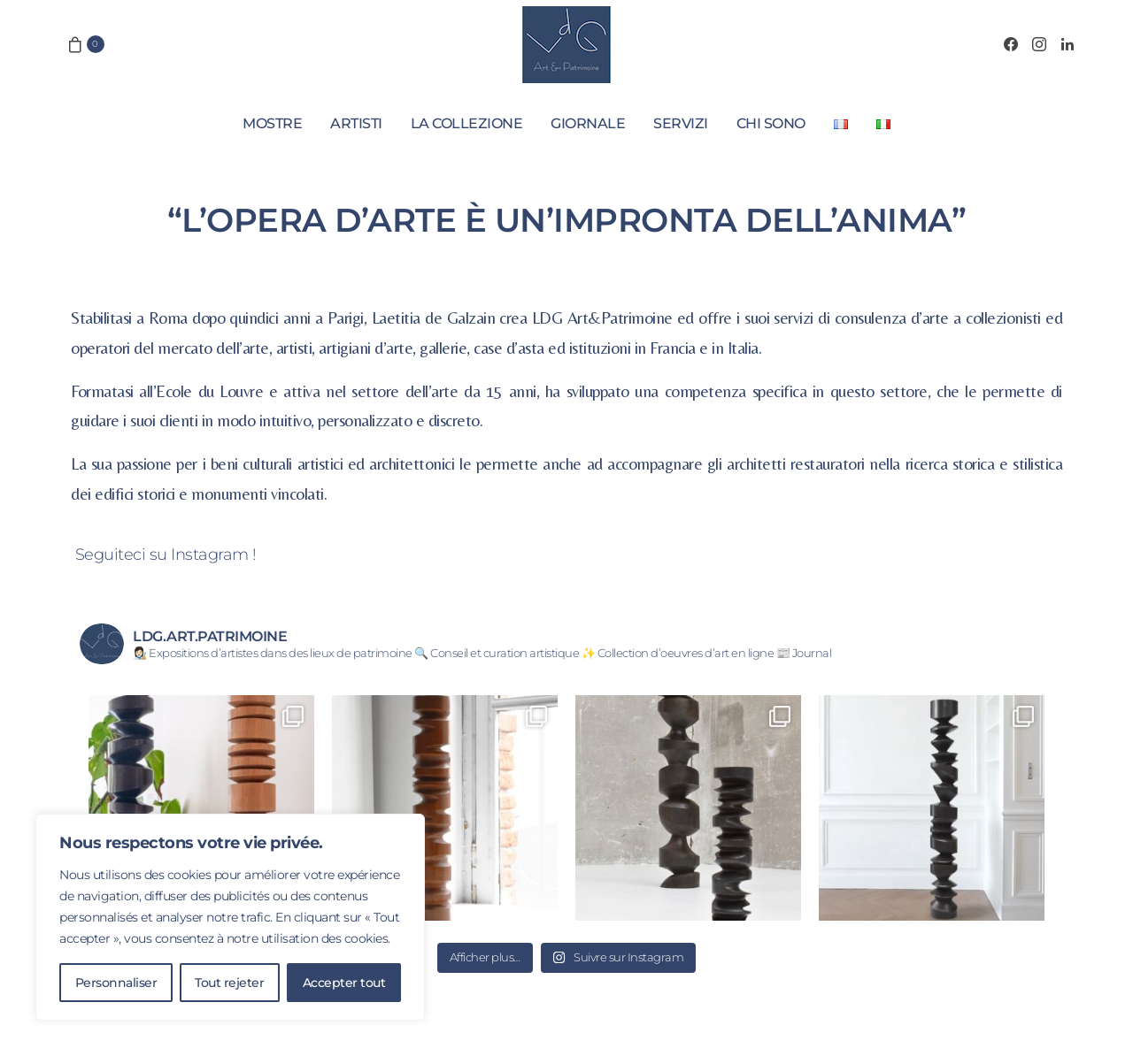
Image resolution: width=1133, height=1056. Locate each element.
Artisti (356, 123)
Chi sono (770, 123)
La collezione (467, 123)
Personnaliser (116, 983)
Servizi (680, 123)
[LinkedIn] (1067, 44)
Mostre (272, 123)
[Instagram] (1039, 44)
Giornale (588, 123)
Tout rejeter (229, 983)
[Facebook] (1010, 44)
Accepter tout (344, 983)
